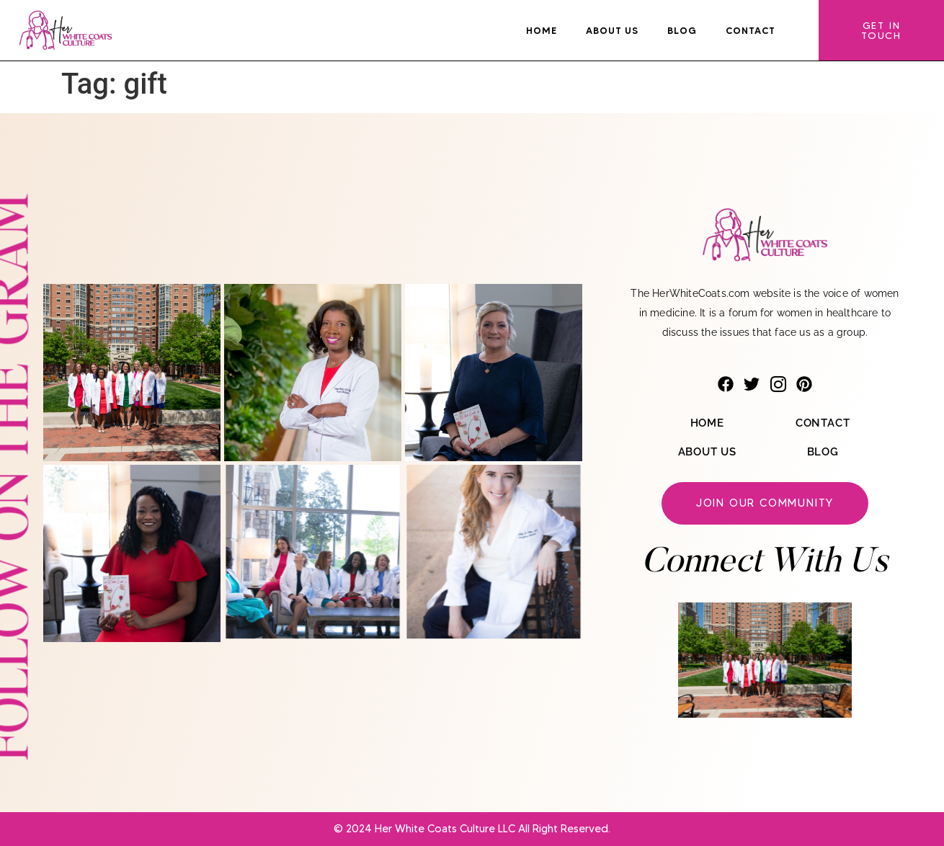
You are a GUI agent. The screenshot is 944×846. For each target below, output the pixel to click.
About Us (612, 30)
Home (541, 30)
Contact (750, 30)
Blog (682, 30)
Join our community (765, 503)
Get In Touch (881, 30)
